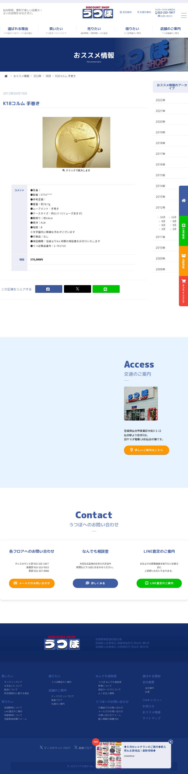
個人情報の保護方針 (108, 719)
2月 (175, 229)
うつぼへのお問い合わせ (112, 702)
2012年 (37, 76)
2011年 (160, 237)
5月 (175, 225)
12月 (162, 217)
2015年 (160, 175)
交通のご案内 (58, 703)
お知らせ (148, 706)
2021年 (160, 111)
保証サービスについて (109, 689)
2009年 (160, 258)
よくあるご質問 (106, 693)
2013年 (160, 196)
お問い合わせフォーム (109, 715)
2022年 (160, 100)
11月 (173, 217)
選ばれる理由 (151, 676)
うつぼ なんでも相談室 (109, 682)
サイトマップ (151, 718)
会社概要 (148, 682)
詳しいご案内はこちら (146, 450)
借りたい (55, 676)
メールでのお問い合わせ (32, 583)
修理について (105, 685)
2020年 (160, 121)
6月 (163, 225)
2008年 (160, 269)
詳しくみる (95, 583)
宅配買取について (13, 715)
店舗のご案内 (58, 690)
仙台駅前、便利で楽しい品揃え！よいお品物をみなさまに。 (23, 11)
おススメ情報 (21, 76)
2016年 (160, 164)
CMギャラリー (152, 700)
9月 (163, 221)
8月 (175, 221)
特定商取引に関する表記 (16, 693)
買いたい (8, 676)
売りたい (8, 702)
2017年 (160, 154)
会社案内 (127, 12)
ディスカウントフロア (62, 696)
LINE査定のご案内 (159, 583)
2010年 (160, 248)
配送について (11, 689)
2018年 (160, 143)
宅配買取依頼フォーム (15, 719)
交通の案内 (145, 12)
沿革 (147, 691)
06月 (48, 76)
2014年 (160, 186)
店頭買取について (13, 707)
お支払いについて (13, 685)
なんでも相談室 (106, 676)
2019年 (160, 132)
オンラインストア (13, 682)
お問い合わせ (166, 16)
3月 (163, 229)
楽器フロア (56, 700)
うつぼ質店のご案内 (61, 682)
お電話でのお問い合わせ (110, 707)
